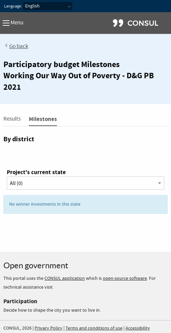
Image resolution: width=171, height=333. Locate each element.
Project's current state (36, 172)
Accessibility (138, 328)
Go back (15, 46)
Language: (13, 6)
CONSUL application (64, 278)
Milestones (43, 119)
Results (12, 119)
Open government (35, 265)
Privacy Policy (48, 328)
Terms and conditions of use (93, 328)
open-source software (125, 278)
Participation (20, 301)
